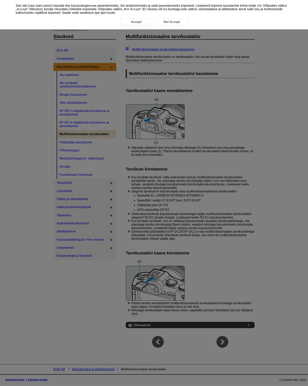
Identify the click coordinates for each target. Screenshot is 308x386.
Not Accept (132, 9)
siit (259, 5)
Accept (22, 9)
